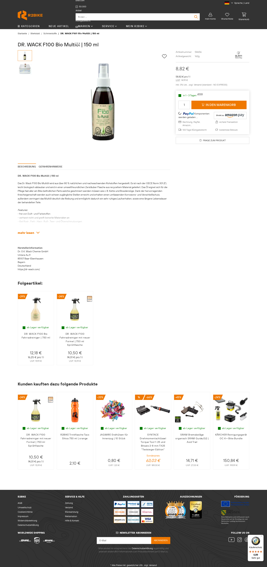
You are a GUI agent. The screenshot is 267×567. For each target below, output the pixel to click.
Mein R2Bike (136, 23)
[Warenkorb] (242, 13)
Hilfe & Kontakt (72, 517)
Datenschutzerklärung (28, 521)
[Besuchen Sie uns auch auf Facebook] (246, 537)
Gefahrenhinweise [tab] (50, 163)
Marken (85, 23)
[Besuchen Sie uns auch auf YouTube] (232, 537)
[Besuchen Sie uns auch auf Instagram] (239, 537)
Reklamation (71, 512)
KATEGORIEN (29, 22)
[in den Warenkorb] (219, 101)
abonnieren (161, 537)
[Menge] (184, 101)
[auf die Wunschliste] (164, 53)
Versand (198, 81)
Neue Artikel (59, 22)
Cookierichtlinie (25, 508)
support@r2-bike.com (142, 3)
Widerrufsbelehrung (27, 517)
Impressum (23, 512)
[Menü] (262, 537)
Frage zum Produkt (212, 137)
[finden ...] (138, 13)
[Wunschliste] (227, 13)
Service (109, 23)
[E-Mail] (124, 537)
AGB (20, 499)
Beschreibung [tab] (27, 163)
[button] (235, 3)
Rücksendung (71, 508)
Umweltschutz (25, 504)
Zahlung (69, 499)
